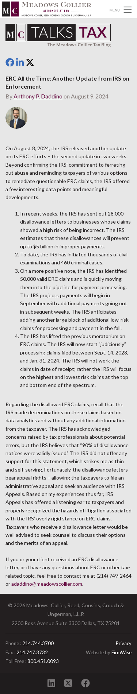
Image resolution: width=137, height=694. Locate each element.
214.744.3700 (38, 643)
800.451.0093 (43, 661)
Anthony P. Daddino (38, 96)
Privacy (124, 643)
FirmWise (121, 652)
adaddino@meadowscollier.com (46, 584)
